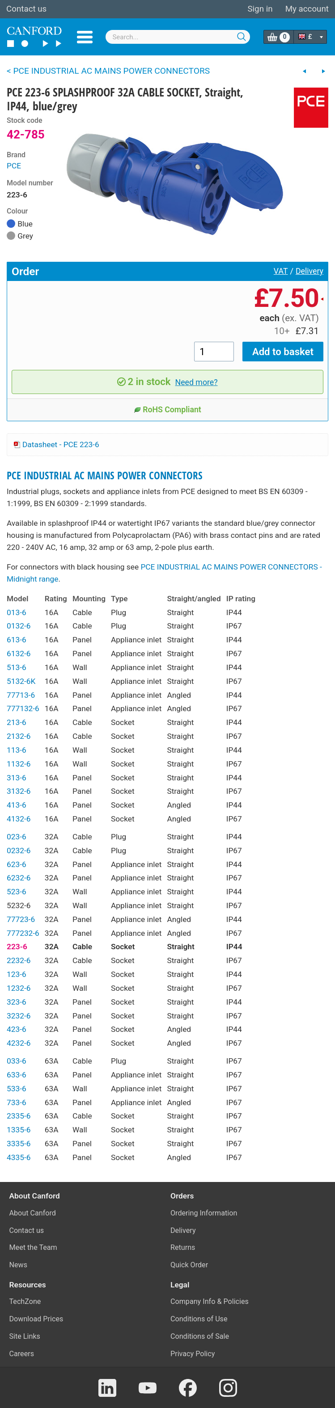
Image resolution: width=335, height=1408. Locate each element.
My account (307, 9)
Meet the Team (33, 1247)
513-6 (16, 667)
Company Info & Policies (209, 1301)
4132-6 (18, 818)
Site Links (24, 1336)
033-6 (16, 1060)
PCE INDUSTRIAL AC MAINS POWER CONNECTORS (105, 475)
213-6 (16, 722)
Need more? (196, 382)
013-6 (16, 612)
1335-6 (18, 1129)
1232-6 (18, 988)
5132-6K (21, 681)
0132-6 (18, 625)
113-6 (16, 750)
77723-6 (21, 919)
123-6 (16, 974)
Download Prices (36, 1319)
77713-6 (21, 695)
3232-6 (18, 1015)
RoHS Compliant (167, 409)
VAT (281, 271)
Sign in (259, 9)
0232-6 (18, 850)
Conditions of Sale (199, 1336)
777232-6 (23, 933)
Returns (182, 1247)
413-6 (16, 804)
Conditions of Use (199, 1319)
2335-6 (18, 1115)
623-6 (16, 864)
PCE (14, 165)
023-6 (16, 836)
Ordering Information (203, 1213)
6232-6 (18, 877)
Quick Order (189, 1265)
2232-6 (18, 960)
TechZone (25, 1301)
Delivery (309, 271)
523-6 (16, 891)
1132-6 (18, 763)
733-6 (16, 1102)
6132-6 (18, 653)
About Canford (32, 1213)
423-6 (16, 1029)
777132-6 (23, 708)
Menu (85, 37)
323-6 (16, 1001)
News (18, 1265)
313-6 (16, 777)
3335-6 (18, 1143)
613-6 (16, 639)
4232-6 (18, 1043)
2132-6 (18, 736)
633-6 (16, 1074)
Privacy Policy (192, 1353)
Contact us (26, 9)
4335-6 (18, 1157)
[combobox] (178, 37)
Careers (21, 1353)
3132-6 (18, 791)
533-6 (16, 1088)
